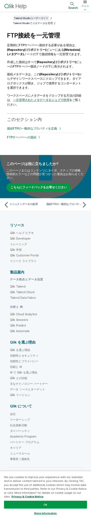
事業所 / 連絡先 (20, 459)
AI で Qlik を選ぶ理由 (23, 372)
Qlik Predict (18, 325)
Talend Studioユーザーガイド (31, 18)
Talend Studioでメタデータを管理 (33, 23)
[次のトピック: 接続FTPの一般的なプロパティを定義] (67, 204)
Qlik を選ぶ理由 (20, 350)
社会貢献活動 (18, 425)
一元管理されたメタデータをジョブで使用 (41, 100)
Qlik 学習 (16, 249)
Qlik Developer (20, 238)
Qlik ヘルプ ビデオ (22, 233)
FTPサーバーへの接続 (21, 137)
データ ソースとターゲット (27, 389)
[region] (45, 494)
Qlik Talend (18, 286)
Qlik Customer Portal (24, 255)
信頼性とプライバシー (24, 361)
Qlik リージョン (20, 395)
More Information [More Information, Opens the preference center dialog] (45, 513)
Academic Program (23, 436)
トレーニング (18, 244)
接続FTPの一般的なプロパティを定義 (32, 128)
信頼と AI (16, 366)
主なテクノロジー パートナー (29, 383)
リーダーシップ (20, 419)
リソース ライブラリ (23, 261)
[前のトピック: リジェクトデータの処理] (24, 204)
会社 (13, 414)
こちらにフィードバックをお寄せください (38, 187)
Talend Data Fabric (23, 297)
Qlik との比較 (18, 378)
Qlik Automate (20, 331)
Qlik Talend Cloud (22, 292)
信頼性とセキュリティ (24, 355)
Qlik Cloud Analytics (23, 314)
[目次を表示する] (8, 18)
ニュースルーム (20, 453)
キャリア (15, 447)
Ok (45, 504)
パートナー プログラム (24, 442)
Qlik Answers (19, 319)
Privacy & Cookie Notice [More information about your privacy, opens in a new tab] (27, 496)
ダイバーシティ (20, 430)
